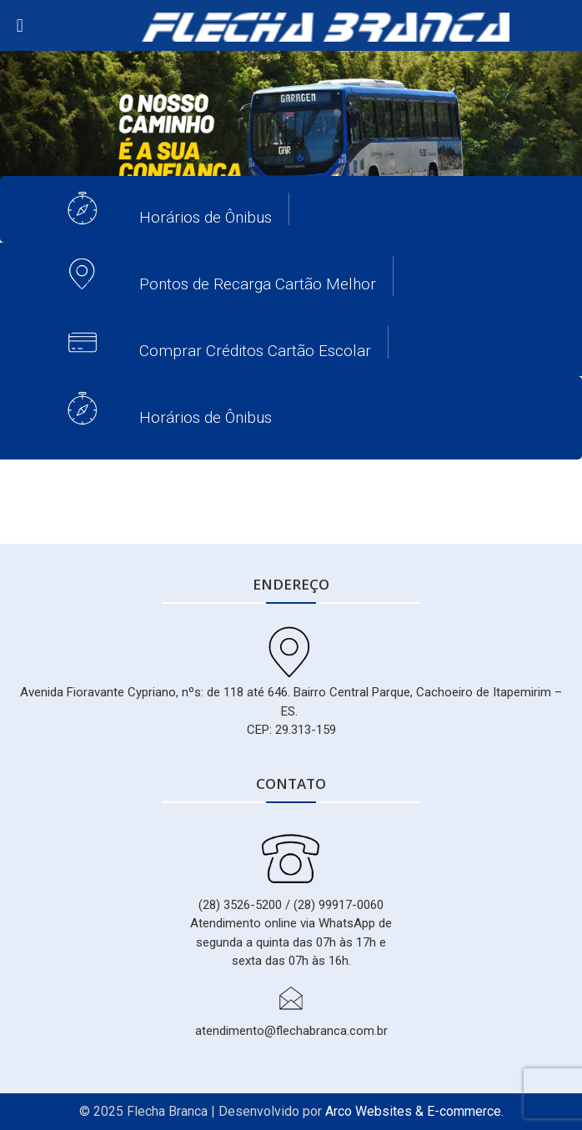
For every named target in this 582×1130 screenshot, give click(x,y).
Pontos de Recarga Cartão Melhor (257, 284)
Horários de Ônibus (205, 217)
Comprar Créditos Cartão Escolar (255, 350)
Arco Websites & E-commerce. (414, 1111)
